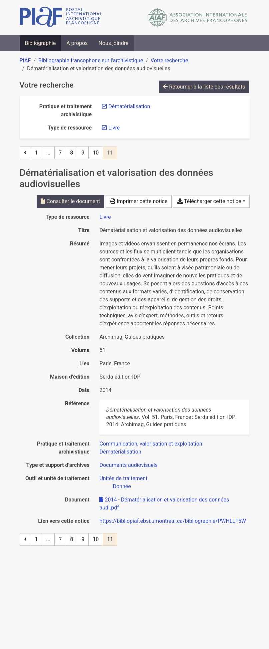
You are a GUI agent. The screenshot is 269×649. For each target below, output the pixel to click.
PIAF (25, 60)
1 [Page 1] (36, 153)
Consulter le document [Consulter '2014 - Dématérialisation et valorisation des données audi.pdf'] (70, 201)
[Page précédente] (25, 153)
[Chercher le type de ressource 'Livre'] (105, 217)
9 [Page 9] (82, 153)
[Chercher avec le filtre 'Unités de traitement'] (123, 478)
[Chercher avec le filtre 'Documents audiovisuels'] (128, 465)
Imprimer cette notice (138, 201)
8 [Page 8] (71, 153)
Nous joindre (113, 43)
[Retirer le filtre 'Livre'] (114, 128)
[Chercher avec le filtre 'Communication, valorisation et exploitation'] (150, 444)
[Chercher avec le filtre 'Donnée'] (122, 486)
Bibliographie (40, 43)
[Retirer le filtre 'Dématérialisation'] (129, 106)
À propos (77, 43)
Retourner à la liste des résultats (204, 87)
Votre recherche (169, 60)
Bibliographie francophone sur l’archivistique (90, 60)
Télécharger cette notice (209, 201)
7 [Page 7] (60, 153)
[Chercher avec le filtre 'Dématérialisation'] (120, 452)
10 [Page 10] (96, 153)
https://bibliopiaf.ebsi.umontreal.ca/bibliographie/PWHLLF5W (172, 521)
